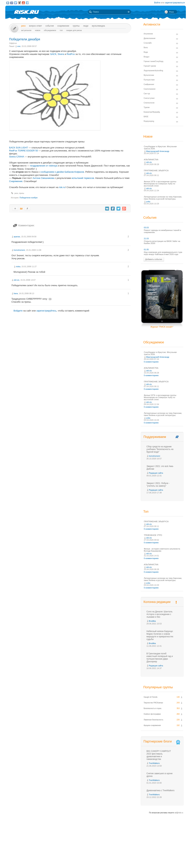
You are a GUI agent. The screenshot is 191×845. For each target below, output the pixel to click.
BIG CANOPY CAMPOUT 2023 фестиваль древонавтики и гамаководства (159, 755)
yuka (148, 201)
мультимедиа (98, 26)
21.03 (146, 238)
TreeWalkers (154, 763)
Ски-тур (147, 94)
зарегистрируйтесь (46, 310)
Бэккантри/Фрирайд (152, 112)
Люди (85, 26)
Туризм (147, 107)
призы (21, 193)
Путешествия (149, 80)
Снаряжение (63, 26)
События (49, 26)
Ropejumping (149, 121)
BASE (146, 117)
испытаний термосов (83, 178)
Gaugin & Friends (151, 697)
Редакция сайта (156, 473)
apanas (17, 237)
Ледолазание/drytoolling (153, 71)
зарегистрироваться (175, 2)
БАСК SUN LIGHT (18, 147)
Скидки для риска (74, 30)
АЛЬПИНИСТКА (151, 159)
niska (18, 266)
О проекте (108, 836)
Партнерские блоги (162, 741)
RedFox (71, 54)
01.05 (146, 249)
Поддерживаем (155, 437)
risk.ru (62, 187)
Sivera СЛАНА (16, 156)
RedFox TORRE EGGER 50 (23, 150)
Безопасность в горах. (153, 708)
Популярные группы (158, 687)
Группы (76, 26)
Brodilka (152, 621)
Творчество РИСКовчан (153, 703)
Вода (146, 52)
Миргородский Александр (157, 151)
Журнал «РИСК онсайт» (170, 836)
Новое (37, 30)
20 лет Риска (111, 839)
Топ (61, 30)
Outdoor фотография (152, 714)
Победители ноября (28, 198)
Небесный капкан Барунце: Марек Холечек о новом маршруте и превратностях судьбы (160, 635)
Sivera (61, 54)
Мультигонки (149, 75)
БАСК (53, 54)
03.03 (146, 227)
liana (16, 293)
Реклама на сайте (150, 836)
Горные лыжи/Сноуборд (153, 61)
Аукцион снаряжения (152, 725)
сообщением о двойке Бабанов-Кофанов (62, 172)
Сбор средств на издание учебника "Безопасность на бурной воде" (160, 449)
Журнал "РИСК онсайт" (161, 327)
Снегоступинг (149, 98)
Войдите (18, 310)
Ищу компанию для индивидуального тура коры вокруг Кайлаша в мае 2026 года (163, 253)
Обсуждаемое (50, 30)
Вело (146, 48)
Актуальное (26, 30)
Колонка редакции (157, 602)
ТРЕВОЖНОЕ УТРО (153, 535)
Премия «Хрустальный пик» (127, 836)
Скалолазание (150, 89)
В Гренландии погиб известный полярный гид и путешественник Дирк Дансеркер (160, 657)
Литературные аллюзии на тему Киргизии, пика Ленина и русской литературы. (163, 198)
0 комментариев (151, 362)
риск (16, 193)
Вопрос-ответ (35, 26)
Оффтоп (13, 43)
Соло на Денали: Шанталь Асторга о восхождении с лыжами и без (160, 614)
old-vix (16, 280)
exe (19, 46)
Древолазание (150, 38)
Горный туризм (150, 66)
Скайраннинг (149, 84)
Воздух (146, 57)
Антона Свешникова (43, 178)
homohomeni (19, 250)
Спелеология (149, 103)
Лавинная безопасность (153, 720)
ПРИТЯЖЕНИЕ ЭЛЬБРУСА (156, 170)
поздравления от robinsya (43, 165)
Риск (23, 26)
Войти (157, 2)
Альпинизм (148, 34)
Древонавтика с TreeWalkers (161, 790)
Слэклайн (148, 43)
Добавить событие (153, 259)
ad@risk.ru (179, 813)
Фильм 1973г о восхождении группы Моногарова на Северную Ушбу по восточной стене (160, 183)
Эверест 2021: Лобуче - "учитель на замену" (158, 484)
